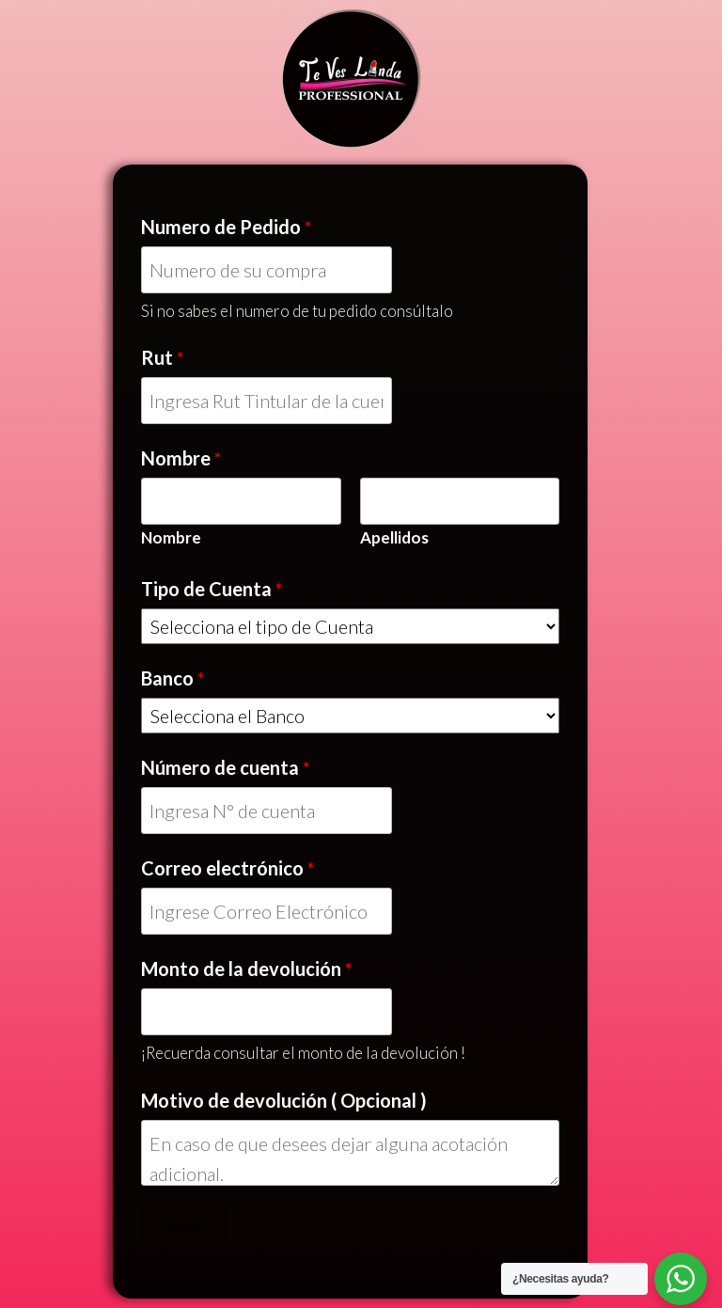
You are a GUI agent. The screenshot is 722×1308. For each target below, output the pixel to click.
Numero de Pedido (226, 226)
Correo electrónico (228, 868)
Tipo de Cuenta (212, 588)
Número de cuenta (225, 767)
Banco (173, 678)
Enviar (183, 1225)
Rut (162, 357)
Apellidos (394, 537)
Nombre (181, 458)
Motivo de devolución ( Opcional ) (284, 1100)
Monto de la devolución (247, 968)
